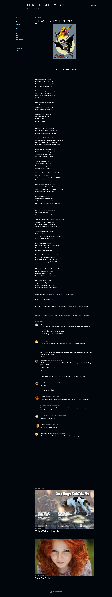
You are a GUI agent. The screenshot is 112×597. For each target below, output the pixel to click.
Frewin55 (42, 424)
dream (18, 26)
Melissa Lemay (43, 360)
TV (17, 50)
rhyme (18, 41)
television (19, 48)
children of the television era (54, 294)
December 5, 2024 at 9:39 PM (59, 415)
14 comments (42, 534)
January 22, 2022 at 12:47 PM (56, 341)
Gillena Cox (43, 382)
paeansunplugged (44, 341)
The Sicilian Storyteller (45, 415)
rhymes (18, 44)
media (18, 37)
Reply (42, 337)
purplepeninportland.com (46, 433)
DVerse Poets (20, 29)
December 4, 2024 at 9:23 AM (53, 382)
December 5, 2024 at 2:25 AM (54, 405)
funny (17, 33)
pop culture (19, 39)
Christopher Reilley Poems (45, 5)
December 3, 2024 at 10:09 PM (54, 374)
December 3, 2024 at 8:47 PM (55, 360)
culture (18, 24)
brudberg (42, 396)
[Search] (93, 5)
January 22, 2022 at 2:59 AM (50, 324)
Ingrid (41, 324)
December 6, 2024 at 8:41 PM (60, 433)
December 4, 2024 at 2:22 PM (52, 396)
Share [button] (18, 18)
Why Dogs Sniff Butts (47, 531)
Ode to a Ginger (44, 578)
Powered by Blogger (56, 592)
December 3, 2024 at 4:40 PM (51, 349)
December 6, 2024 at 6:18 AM (52, 424)
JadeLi (41, 349)
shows (18, 46)
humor (18, 35)
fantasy (18, 31)
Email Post (41, 313)
